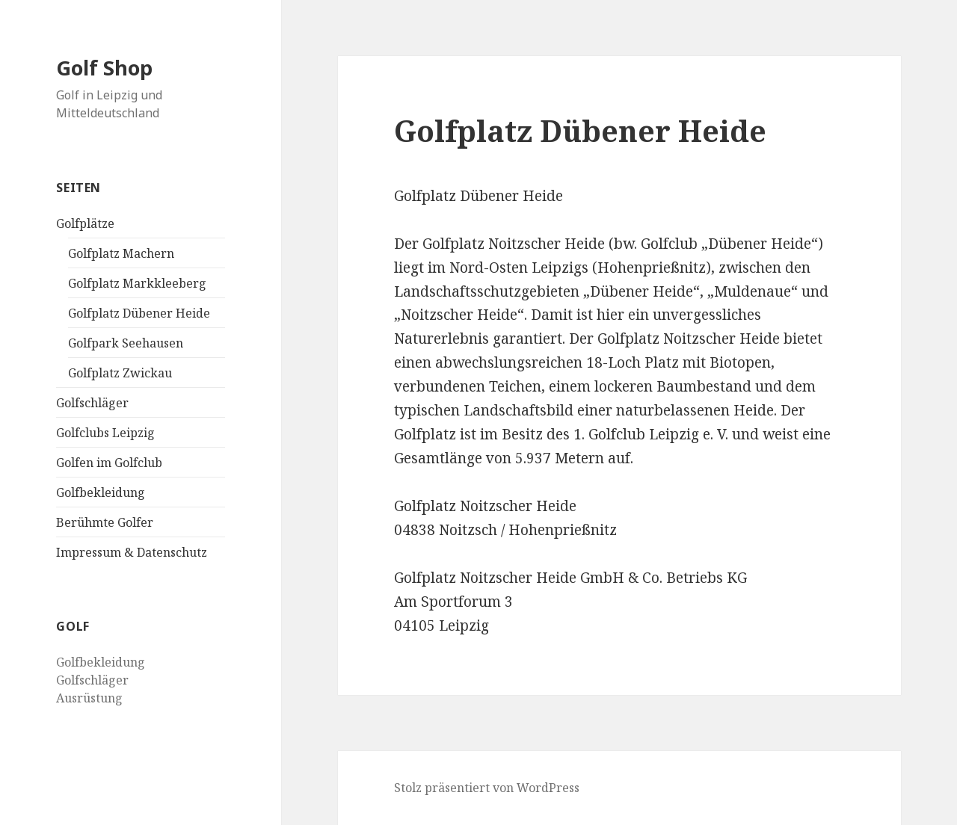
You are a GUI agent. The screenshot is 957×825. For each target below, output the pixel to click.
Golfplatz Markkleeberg (137, 283)
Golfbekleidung (100, 492)
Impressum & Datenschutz (131, 552)
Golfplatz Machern (121, 253)
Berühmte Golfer (104, 522)
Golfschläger (92, 403)
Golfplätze (85, 223)
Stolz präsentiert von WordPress (486, 787)
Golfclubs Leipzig (105, 432)
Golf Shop (104, 67)
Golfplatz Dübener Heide (139, 313)
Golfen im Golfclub (109, 462)
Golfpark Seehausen (125, 343)
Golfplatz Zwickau (120, 373)
